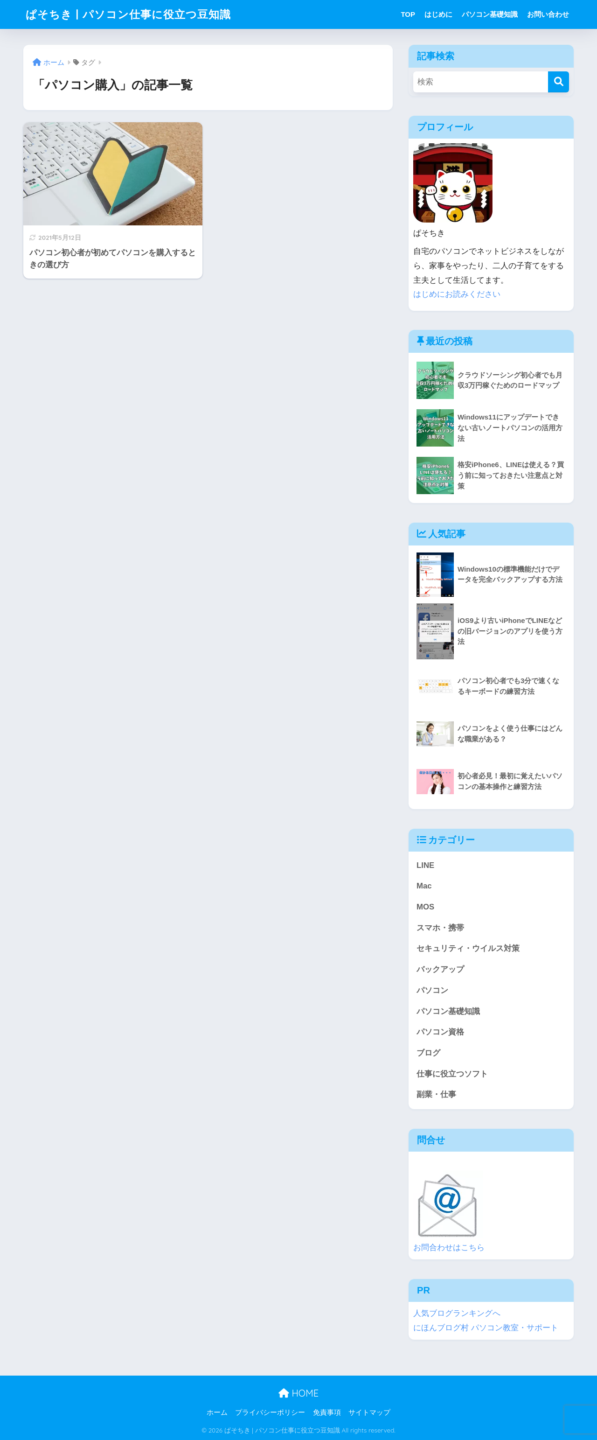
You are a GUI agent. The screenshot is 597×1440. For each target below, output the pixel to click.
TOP (408, 14)
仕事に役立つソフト (452, 1074)
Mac (424, 885)
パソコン (432, 990)
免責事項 (327, 1412)
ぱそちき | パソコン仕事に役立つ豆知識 (128, 14)
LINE (425, 865)
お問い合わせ (548, 14)
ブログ (428, 1053)
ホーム (217, 1412)
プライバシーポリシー (270, 1412)
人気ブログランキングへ (456, 1313)
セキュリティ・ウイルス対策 (468, 948)
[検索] (558, 81)
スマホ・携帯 (440, 927)
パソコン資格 (440, 1032)
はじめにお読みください (456, 294)
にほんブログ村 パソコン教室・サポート (485, 1327)
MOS (425, 906)
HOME (298, 1393)
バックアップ (440, 969)
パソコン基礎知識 (490, 14)
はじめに (438, 14)
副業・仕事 (436, 1094)
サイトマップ (369, 1412)
